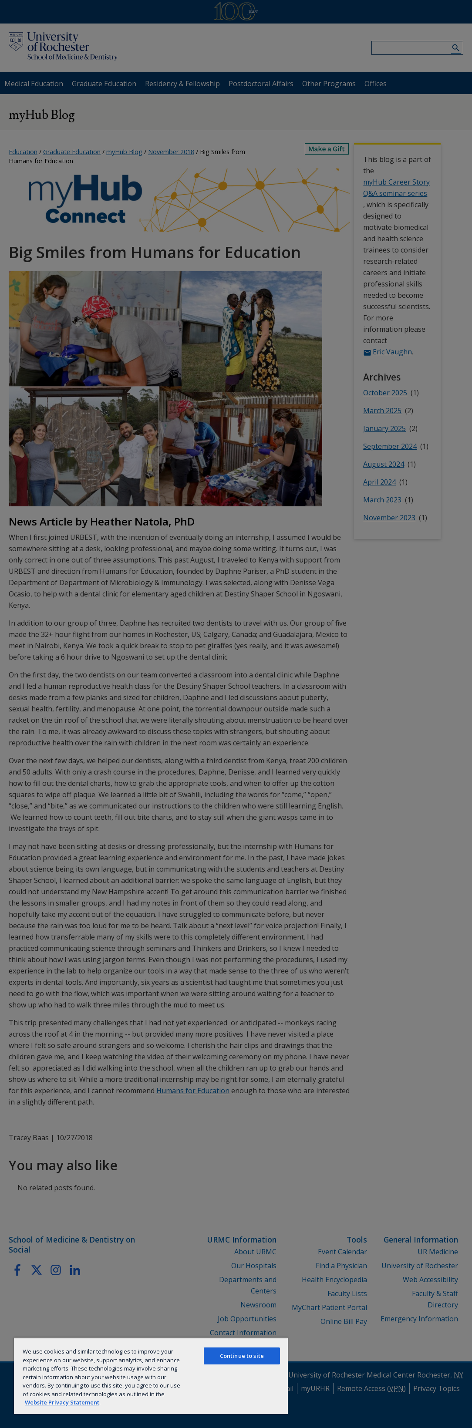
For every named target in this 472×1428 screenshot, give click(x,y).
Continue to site (242, 1356)
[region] (151, 1375)
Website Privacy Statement (62, 1402)
